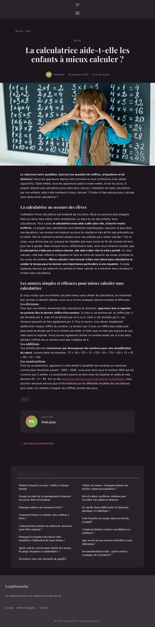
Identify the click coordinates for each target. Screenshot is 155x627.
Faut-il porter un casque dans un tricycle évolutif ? (105, 520)
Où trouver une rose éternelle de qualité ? (43, 558)
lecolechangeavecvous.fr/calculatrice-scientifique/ (93, 379)
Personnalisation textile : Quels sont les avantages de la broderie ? (105, 553)
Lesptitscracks (16, 586)
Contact (43, 607)
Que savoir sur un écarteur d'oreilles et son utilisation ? (107, 542)
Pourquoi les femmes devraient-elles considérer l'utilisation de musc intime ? (42, 538)
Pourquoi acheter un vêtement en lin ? (41, 507)
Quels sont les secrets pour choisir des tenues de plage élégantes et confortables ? (45, 549)
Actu (28, 31)
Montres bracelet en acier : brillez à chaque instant (44, 487)
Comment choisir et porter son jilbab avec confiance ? (106, 531)
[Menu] (77, 13)
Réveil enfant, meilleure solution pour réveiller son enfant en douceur (104, 498)
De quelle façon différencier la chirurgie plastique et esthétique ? (105, 509)
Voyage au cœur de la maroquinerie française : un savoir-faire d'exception (45, 498)
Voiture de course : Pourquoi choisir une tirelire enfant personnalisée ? (105, 487)
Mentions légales (26, 607)
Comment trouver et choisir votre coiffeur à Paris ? (44, 516)
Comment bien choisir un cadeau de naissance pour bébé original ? (45, 527)
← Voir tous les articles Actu (37, 443)
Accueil (19, 31)
